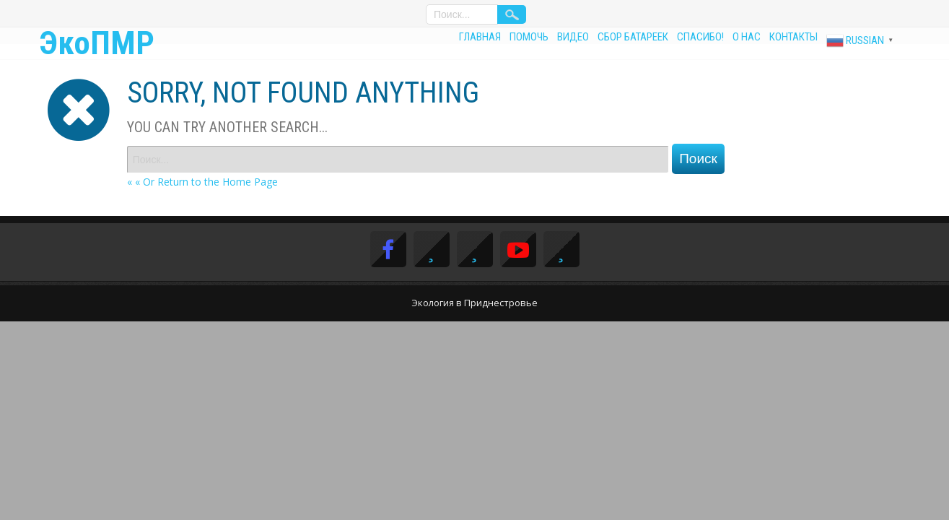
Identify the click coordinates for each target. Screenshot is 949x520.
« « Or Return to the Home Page (202, 181)
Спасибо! (700, 36)
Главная (480, 36)
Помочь (529, 36)
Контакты (793, 36)
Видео (573, 36)
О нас (746, 36)
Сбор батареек (633, 36)
